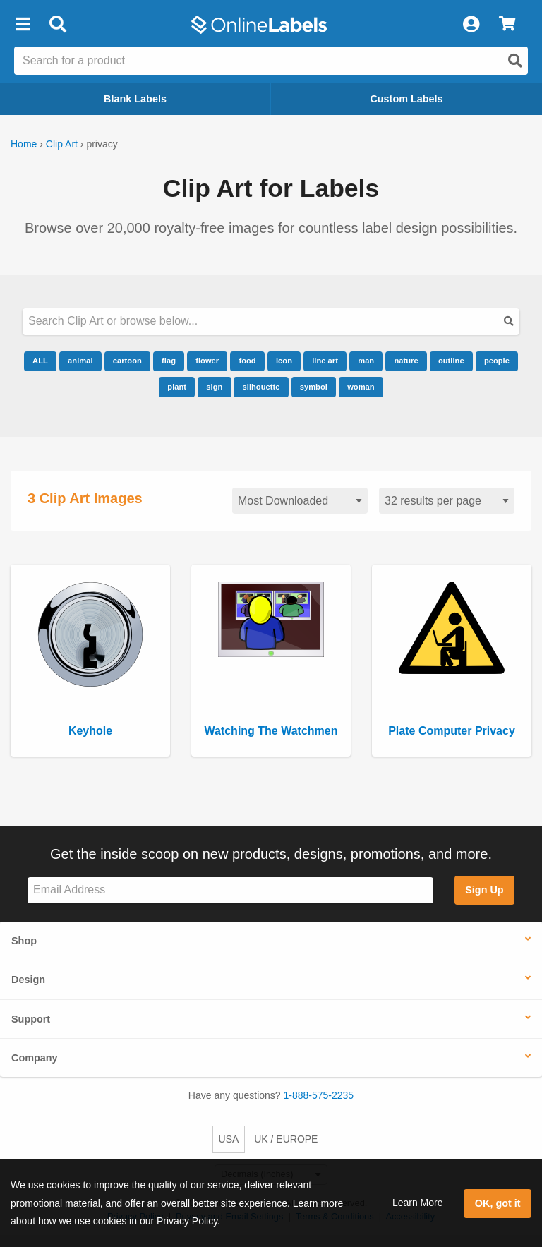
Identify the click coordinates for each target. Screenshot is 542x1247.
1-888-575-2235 (319, 1095)
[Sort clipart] (300, 501)
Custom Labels (406, 98)
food (247, 360)
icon (284, 360)
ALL (40, 360)
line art (325, 360)
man (366, 360)
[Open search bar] (58, 24)
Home (24, 144)
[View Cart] (507, 25)
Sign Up (484, 890)
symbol (313, 386)
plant (176, 386)
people (497, 360)
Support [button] (30, 1019)
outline (451, 360)
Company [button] (34, 1058)
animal (80, 360)
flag (169, 360)
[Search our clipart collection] (271, 321)
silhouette (261, 386)
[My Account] (470, 24)
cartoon (127, 360)
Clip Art (62, 144)
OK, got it (498, 1203)
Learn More (417, 1202)
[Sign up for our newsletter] (230, 890)
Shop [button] (24, 940)
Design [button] (28, 979)
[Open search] (515, 60)
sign (214, 386)
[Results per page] (446, 501)
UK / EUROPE (286, 1139)
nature (406, 360)
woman (361, 386)
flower (207, 360)
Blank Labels (135, 98)
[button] (23, 24)
